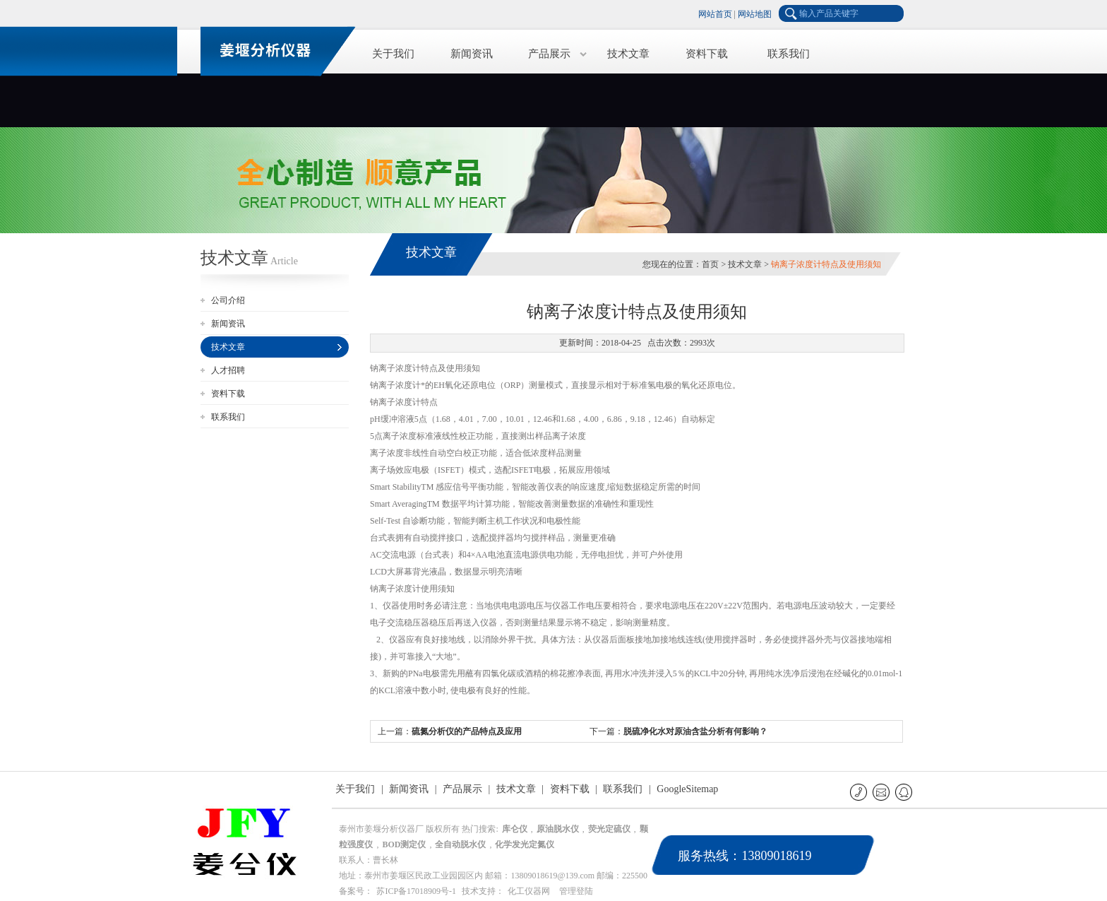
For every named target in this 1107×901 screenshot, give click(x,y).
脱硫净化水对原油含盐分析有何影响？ (695, 731)
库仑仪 (514, 829)
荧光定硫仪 (609, 829)
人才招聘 (228, 370)
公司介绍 (228, 300)
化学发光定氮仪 (524, 844)
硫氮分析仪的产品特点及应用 (467, 731)
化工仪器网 (529, 891)
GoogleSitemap (687, 789)
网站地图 (755, 14)
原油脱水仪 (558, 829)
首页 (710, 264)
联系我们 (788, 53)
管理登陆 (576, 891)
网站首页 (715, 14)
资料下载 (707, 53)
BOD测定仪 (404, 844)
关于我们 (393, 53)
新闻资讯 (471, 53)
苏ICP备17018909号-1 (416, 891)
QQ (904, 791)
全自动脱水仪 (460, 844)
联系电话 (859, 791)
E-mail (882, 791)
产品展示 (549, 53)
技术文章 (628, 53)
